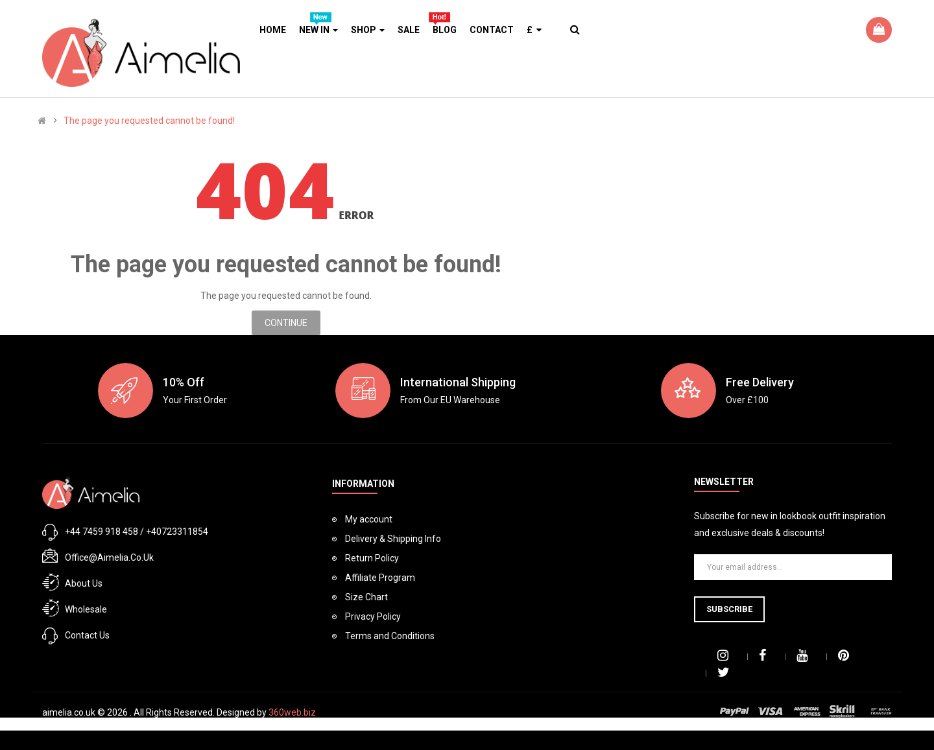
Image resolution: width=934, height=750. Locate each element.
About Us (83, 583)
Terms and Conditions (390, 636)
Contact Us (87, 635)
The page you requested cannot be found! (149, 120)
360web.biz (292, 712)
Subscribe (729, 609)
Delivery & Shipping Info (393, 538)
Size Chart (366, 597)
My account (368, 519)
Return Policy (372, 558)
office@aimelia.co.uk (109, 557)
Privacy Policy (373, 616)
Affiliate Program (380, 577)
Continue (286, 323)
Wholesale (86, 609)
